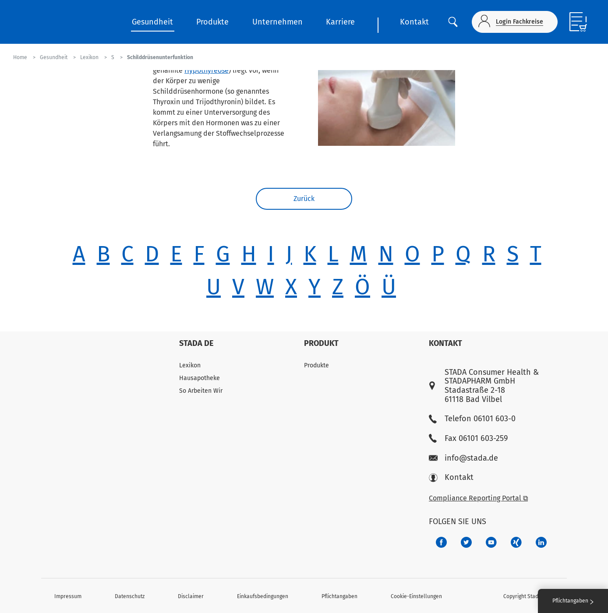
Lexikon (190, 365)
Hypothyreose (206, 70)
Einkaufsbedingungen (262, 596)
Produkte (212, 22)
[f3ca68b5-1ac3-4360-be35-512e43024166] (491, 542)
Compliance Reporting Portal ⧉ (478, 498)
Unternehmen (277, 22)
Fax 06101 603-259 (468, 438)
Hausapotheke (199, 378)
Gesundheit (152, 22)
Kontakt (414, 22)
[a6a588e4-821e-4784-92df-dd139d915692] (466, 542)
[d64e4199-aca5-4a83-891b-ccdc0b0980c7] (541, 542)
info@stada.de (463, 458)
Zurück (304, 198)
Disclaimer (191, 596)
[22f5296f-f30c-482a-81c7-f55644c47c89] (516, 542)
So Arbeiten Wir (201, 391)
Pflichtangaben (339, 596)
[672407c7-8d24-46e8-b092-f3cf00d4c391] (441, 542)
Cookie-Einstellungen (416, 596)
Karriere (340, 22)
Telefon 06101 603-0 (472, 418)
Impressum (67, 596)
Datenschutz (130, 596)
